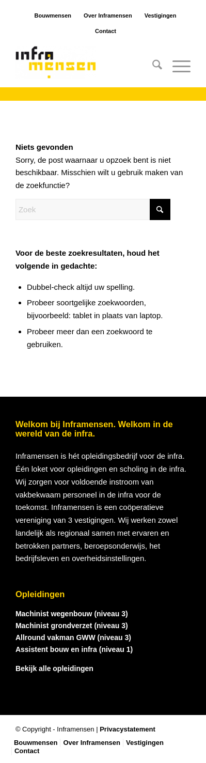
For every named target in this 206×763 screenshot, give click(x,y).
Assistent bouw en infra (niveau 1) (74, 649)
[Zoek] (152, 66)
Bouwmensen (53, 15)
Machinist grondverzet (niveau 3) (71, 625)
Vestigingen (161, 15)
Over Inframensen (108, 15)
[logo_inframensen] (85, 66)
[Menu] (176, 66)
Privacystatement (127, 729)
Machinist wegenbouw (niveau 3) (71, 614)
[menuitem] (152, 66)
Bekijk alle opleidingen (54, 668)
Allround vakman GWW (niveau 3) (73, 637)
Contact (105, 31)
